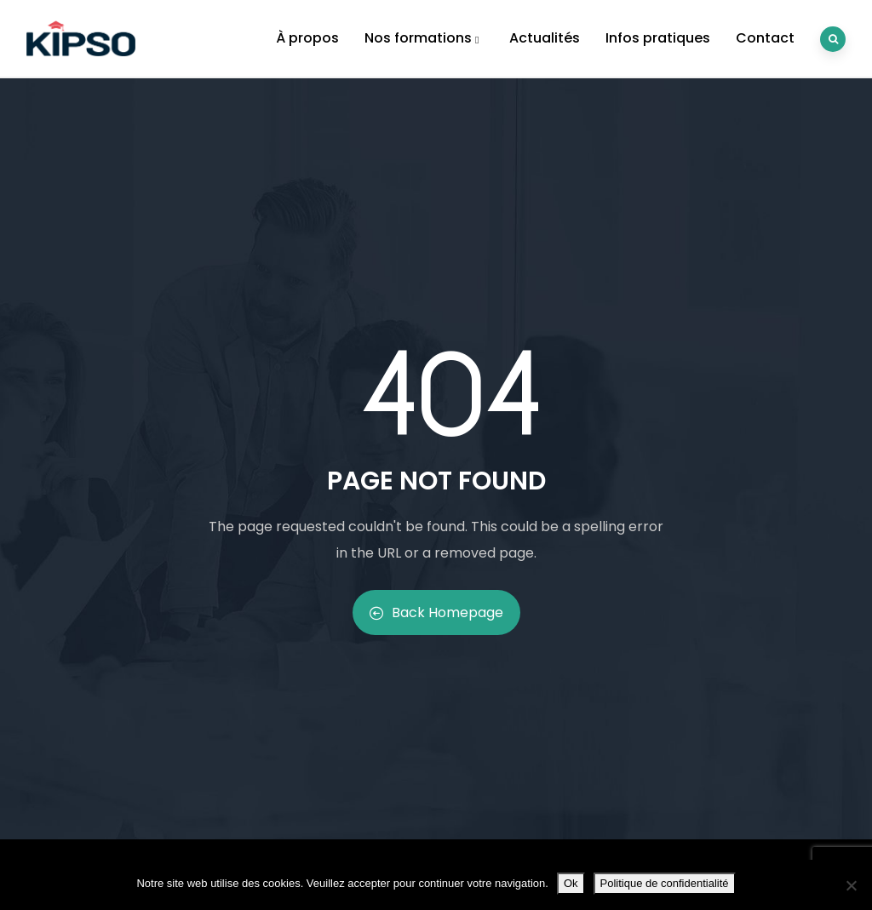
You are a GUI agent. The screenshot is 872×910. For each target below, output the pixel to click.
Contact (765, 38)
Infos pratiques (657, 38)
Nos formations (424, 38)
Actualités (544, 38)
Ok (571, 883)
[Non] (850, 885)
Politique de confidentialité (664, 883)
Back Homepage (436, 612)
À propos (307, 38)
